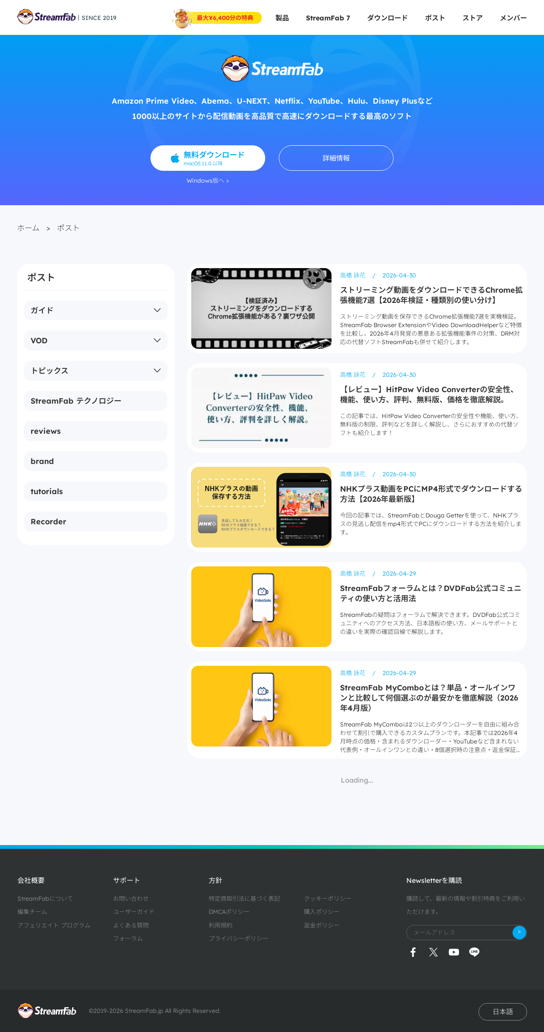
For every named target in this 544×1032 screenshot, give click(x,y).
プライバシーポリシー (238, 938)
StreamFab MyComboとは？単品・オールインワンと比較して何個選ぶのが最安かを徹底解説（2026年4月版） (429, 698)
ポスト (435, 18)
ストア (472, 18)
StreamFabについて (45, 898)
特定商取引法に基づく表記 (244, 898)
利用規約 (220, 925)
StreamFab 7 (328, 18)
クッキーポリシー (327, 898)
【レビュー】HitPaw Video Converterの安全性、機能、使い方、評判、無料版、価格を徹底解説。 (429, 394)
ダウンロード (387, 18)
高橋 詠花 (353, 275)
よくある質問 (131, 925)
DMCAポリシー (229, 912)
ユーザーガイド (134, 912)
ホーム (28, 228)
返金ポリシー (322, 925)
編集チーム (32, 912)
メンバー (513, 18)
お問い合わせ (131, 898)
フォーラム (128, 938)
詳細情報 (336, 158)
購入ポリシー (322, 912)
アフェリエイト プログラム (54, 925)
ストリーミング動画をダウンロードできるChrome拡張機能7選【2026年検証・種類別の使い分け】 (431, 295)
